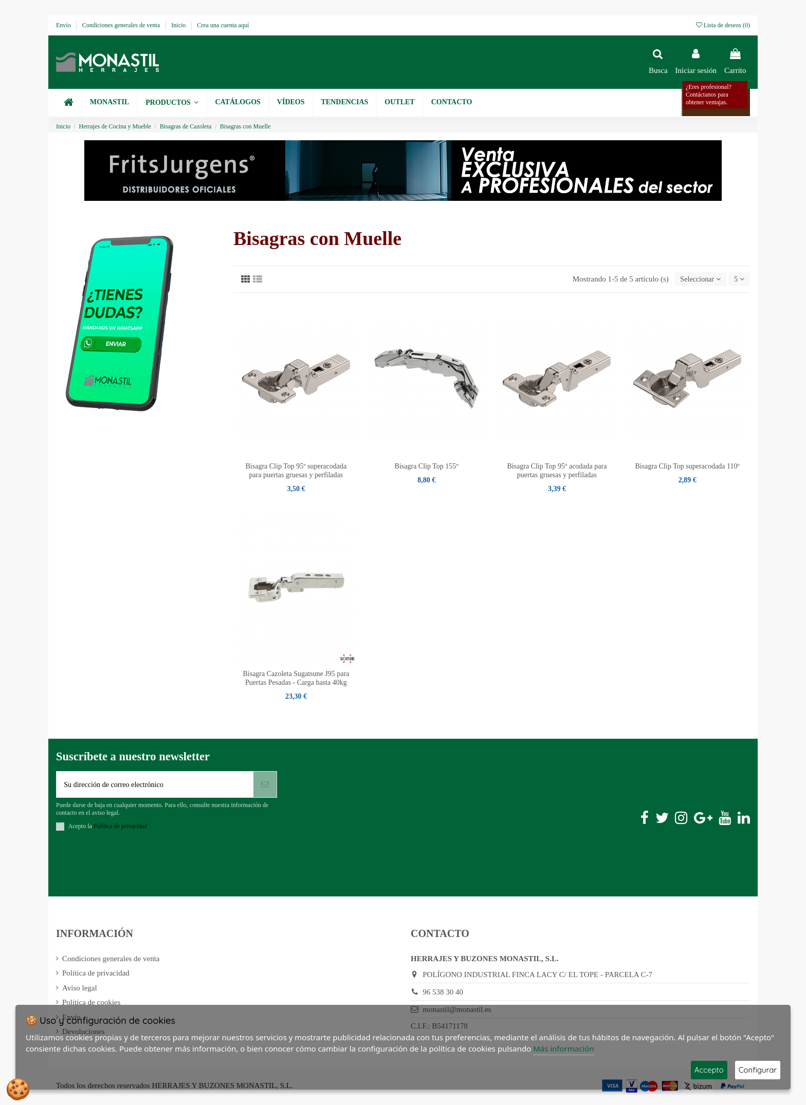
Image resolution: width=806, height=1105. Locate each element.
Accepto (709, 1070)
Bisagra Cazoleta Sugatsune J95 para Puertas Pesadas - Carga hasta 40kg (296, 679)
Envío (64, 25)
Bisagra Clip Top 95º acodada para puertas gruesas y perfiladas (557, 471)
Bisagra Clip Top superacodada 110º (687, 467)
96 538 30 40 (443, 994)
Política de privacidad (96, 975)
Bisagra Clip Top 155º (427, 467)
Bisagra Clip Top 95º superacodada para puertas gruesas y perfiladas (296, 471)
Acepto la (108, 828)
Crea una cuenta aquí (223, 25)
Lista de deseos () (723, 25)
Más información (563, 1048)
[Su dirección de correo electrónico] (155, 786)
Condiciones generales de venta (122, 25)
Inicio (179, 25)
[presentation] (134, 868)
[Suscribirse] (265, 786)
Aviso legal (79, 990)
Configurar (758, 1070)
